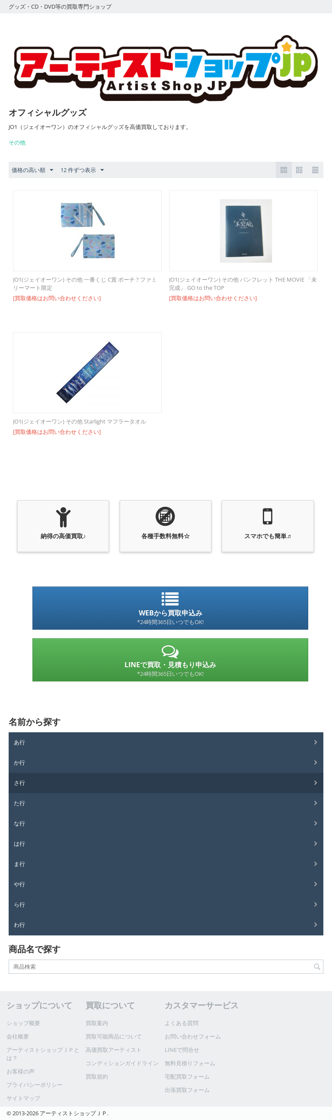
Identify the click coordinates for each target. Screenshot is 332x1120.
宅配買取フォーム (187, 1076)
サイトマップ (23, 1098)
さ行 (19, 783)
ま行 (19, 864)
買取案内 (97, 1023)
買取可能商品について (114, 1036)
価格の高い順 (32, 170)
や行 (19, 884)
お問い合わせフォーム (193, 1036)
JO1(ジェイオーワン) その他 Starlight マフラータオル (79, 421)
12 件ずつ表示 (82, 170)
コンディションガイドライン (122, 1063)
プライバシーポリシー (34, 1085)
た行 (19, 803)
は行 (19, 843)
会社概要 (17, 1036)
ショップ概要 (23, 1023)
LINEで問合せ (182, 1050)
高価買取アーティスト (114, 1050)
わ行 (19, 925)
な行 (19, 823)
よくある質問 (181, 1023)
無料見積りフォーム (190, 1063)
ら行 (19, 904)
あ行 (19, 742)
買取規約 (97, 1076)
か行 (19, 762)
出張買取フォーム (187, 1090)
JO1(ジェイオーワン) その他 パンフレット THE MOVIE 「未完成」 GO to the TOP (243, 284)
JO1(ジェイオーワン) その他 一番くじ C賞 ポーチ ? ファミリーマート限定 (85, 284)
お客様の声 (20, 1071)
